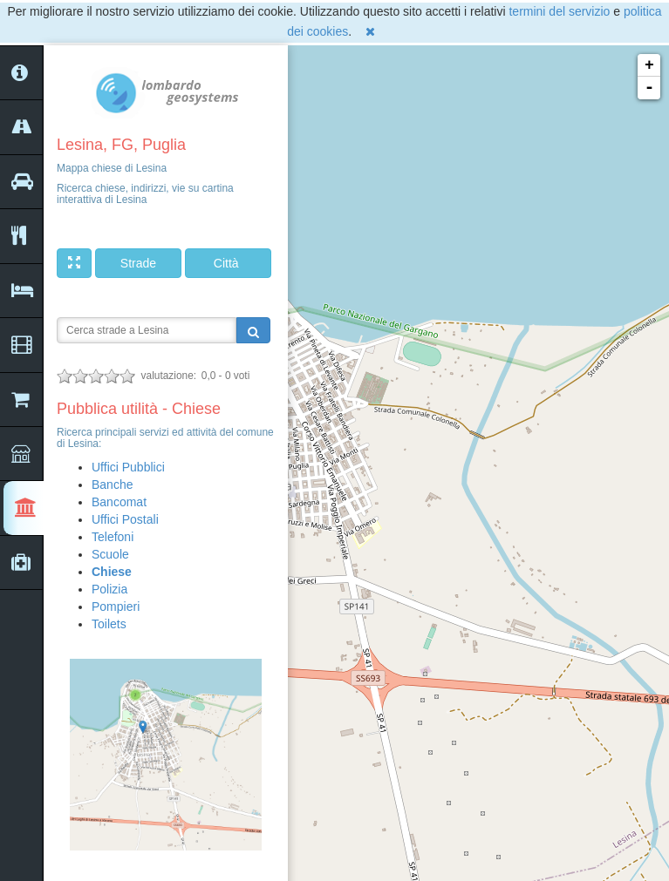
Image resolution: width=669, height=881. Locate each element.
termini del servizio (559, 11)
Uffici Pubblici (128, 467)
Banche (112, 484)
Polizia (109, 589)
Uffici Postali (125, 519)
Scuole (110, 554)
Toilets (109, 624)
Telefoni (112, 537)
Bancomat (119, 502)
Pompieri (116, 606)
